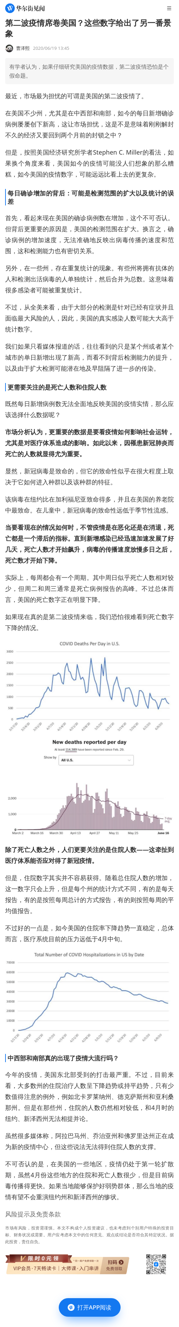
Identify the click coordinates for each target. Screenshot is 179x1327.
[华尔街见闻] (25, 8)
